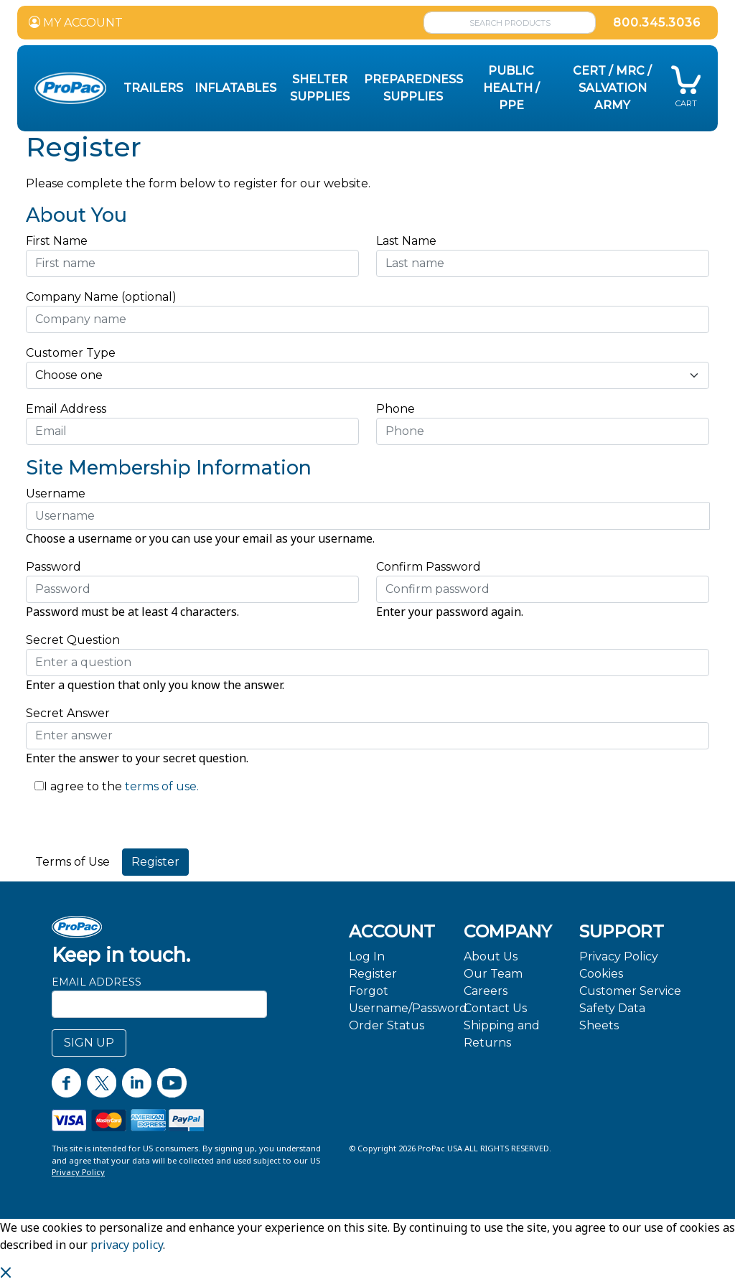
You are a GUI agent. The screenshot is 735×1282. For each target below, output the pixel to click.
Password (53, 567)
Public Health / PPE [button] (511, 88)
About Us (491, 956)
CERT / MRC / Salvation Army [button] (612, 88)
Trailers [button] (153, 88)
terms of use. (160, 786)
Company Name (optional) (101, 297)
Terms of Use (72, 862)
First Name (57, 241)
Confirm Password (428, 567)
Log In (367, 956)
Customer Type (71, 353)
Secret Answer (68, 713)
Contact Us (495, 1008)
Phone (395, 409)
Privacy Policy (618, 956)
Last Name (406, 241)
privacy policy (126, 1245)
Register (373, 974)
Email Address (70, 409)
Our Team (493, 974)
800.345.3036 (657, 22)
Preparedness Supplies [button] (413, 87)
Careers (485, 991)
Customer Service (630, 991)
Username (55, 493)
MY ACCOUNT (76, 22)
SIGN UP (89, 1042)
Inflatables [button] (235, 88)
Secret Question (73, 640)
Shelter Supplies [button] (320, 87)
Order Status (386, 1025)
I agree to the (83, 786)
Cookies (601, 974)
